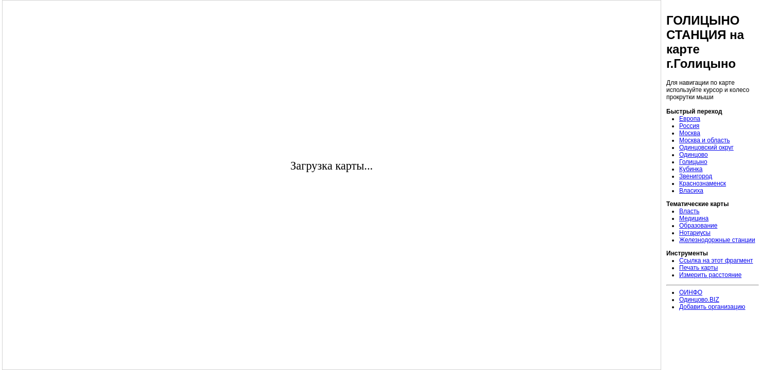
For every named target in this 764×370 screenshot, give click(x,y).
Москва (689, 133)
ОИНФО (690, 292)
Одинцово (693, 154)
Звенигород (695, 176)
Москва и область (704, 140)
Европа (689, 118)
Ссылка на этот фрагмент (716, 260)
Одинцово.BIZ (699, 299)
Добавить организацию (712, 306)
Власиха (691, 190)
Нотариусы (695, 232)
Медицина (693, 218)
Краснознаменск (702, 183)
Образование (698, 225)
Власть (689, 211)
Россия (689, 126)
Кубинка (691, 169)
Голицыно (693, 161)
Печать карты (698, 267)
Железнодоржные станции (717, 240)
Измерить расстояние (710, 275)
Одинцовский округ (706, 147)
